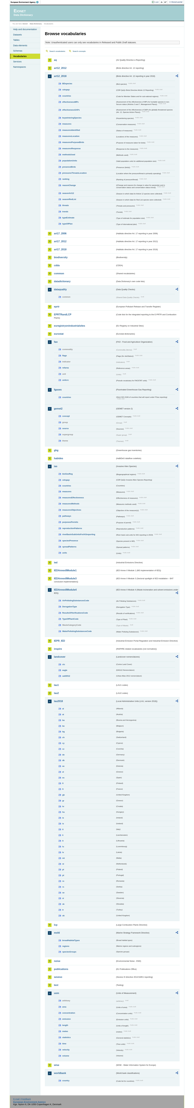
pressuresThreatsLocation (74, 173)
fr (63, 789)
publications (61, 969)
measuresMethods (70, 504)
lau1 (56, 685)
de (63, 755)
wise (56, 1065)
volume (65, 1056)
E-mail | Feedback (22, 1099)
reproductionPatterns (72, 528)
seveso (58, 977)
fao (56, 342)
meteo (65, 1031)
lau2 (56, 693)
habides (58, 458)
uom (56, 993)
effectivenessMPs (70, 102)
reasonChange (69, 185)
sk (63, 904)
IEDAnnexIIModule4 (65, 589)
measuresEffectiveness (73, 497)
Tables (16, 40)
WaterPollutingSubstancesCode (77, 631)
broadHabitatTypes (71, 940)
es (63, 778)
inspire (58, 649)
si (63, 898)
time (64, 1043)
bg (63, 731)
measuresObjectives (71, 510)
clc (63, 664)
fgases (58, 389)
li (62, 835)
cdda (57, 265)
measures (66, 124)
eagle (64, 670)
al (63, 708)
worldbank (60, 1073)
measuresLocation (70, 136)
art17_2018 (60, 249)
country (65, 1080)
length (65, 1025)
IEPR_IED (59, 641)
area (64, 1007)
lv (63, 852)
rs (63, 887)
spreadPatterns (69, 547)
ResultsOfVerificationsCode (75, 613)
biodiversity (61, 257)
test (56, 985)
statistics (66, 1037)
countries (66, 96)
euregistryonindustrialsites (69, 325)
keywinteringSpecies (72, 118)
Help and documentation (25, 29)
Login (157, 2)
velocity (66, 1050)
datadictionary (62, 281)
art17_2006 (60, 233)
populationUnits (69, 161)
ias (55, 466)
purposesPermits (70, 522)
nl (63, 864)
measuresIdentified (71, 130)
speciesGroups (69, 952)
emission (66, 1019)
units (64, 553)
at (63, 714)
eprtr (56, 306)
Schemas (17, 51)
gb (63, 795)
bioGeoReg (67, 474)
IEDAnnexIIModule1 (65, 570)
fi (63, 783)
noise (57, 961)
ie (63, 818)
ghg (56, 450)
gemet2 (58, 408)
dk (63, 760)
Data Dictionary (36, 24)
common (59, 273)
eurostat (59, 334)
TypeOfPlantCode (70, 619)
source (65, 428)
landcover (59, 656)
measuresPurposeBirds (73, 142)
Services (17, 61)
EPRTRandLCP (62, 314)
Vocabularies (20, 56)
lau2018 (58, 701)
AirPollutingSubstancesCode (75, 600)
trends (65, 211)
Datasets (17, 34)
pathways (66, 516)
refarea (65, 368)
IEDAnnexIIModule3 (65, 578)
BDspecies (67, 83)
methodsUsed (68, 154)
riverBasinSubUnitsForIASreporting (78, 534)
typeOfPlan (67, 224)
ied (55, 562)
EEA (25, 2)
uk (63, 915)
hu (63, 812)
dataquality (60, 289)
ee (63, 766)
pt (63, 875)
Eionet (25, 24)
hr (63, 806)
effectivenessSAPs (71, 110)
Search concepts (79, 51)
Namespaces (19, 67)
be (63, 726)
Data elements (20, 45)
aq (55, 60)
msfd (57, 932)
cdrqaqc (66, 89)
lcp (55, 925)
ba (63, 720)
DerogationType (69, 606)
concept (66, 416)
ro (63, 881)
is (63, 823)
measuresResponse (71, 148)
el (63, 772)
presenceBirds (69, 167)
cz (63, 749)
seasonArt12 (68, 193)
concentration (68, 1013)
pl (63, 869)
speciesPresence (70, 540)
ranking (65, 179)
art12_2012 (60, 68)
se (63, 892)
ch (63, 737)
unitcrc (65, 380)
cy (63, 743)
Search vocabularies (57, 51)
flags (64, 355)
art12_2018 (60, 76)
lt (63, 841)
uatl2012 (66, 676)
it (63, 829)
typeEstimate (68, 218)
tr (63, 910)
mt (63, 858)
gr (63, 800)
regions (65, 946)
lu (63, 846)
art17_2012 (60, 241)
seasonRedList (69, 199)
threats (65, 205)
